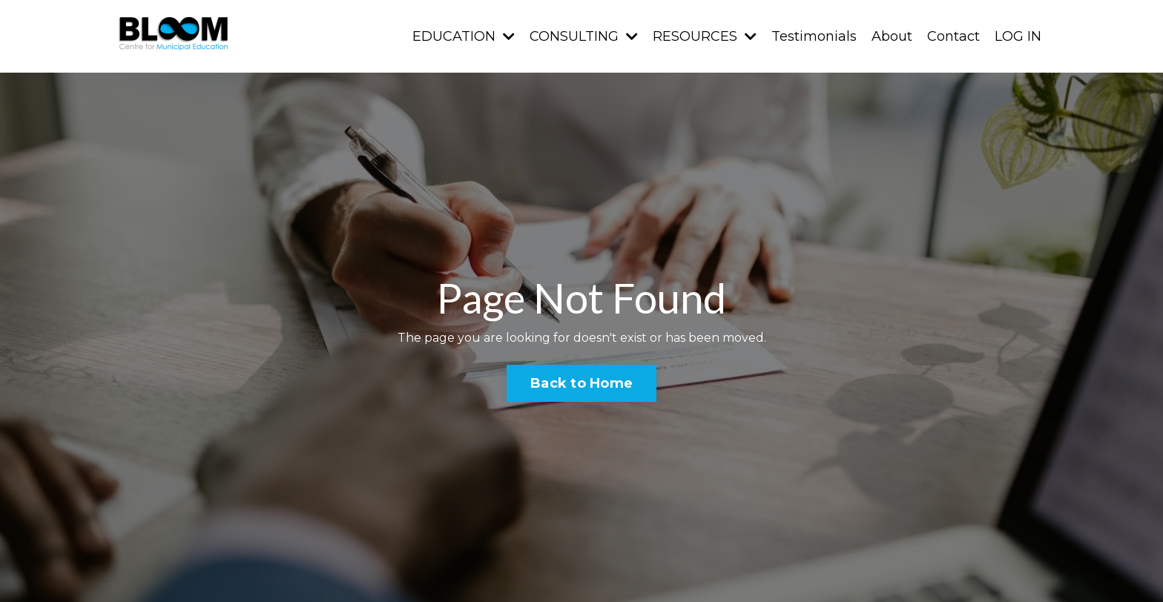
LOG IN (1018, 36)
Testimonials (814, 36)
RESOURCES (705, 36)
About (892, 36)
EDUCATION (463, 36)
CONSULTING (584, 36)
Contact (953, 36)
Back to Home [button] (581, 383)
